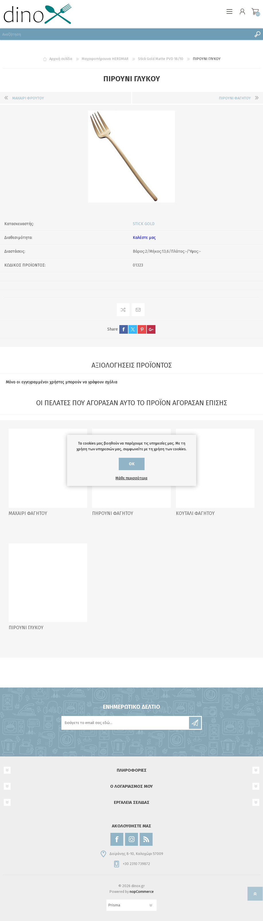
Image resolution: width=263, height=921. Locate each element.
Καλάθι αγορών (255, 11)
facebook (123, 329)
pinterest (142, 329)
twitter (132, 329)
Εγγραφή (195, 723)
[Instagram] (131, 839)
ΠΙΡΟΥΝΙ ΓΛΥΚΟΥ (26, 627)
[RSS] (146, 839)
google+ (151, 329)
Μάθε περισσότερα (131, 478)
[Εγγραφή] (125, 723)
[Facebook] (116, 839)
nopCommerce (142, 891)
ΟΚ (132, 464)
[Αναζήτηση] (126, 34)
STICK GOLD (144, 223)
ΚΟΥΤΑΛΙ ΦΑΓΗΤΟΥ (195, 513)
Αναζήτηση (257, 34)
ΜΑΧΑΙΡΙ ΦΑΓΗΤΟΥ (28, 513)
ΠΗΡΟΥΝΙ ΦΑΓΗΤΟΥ (112, 513)
